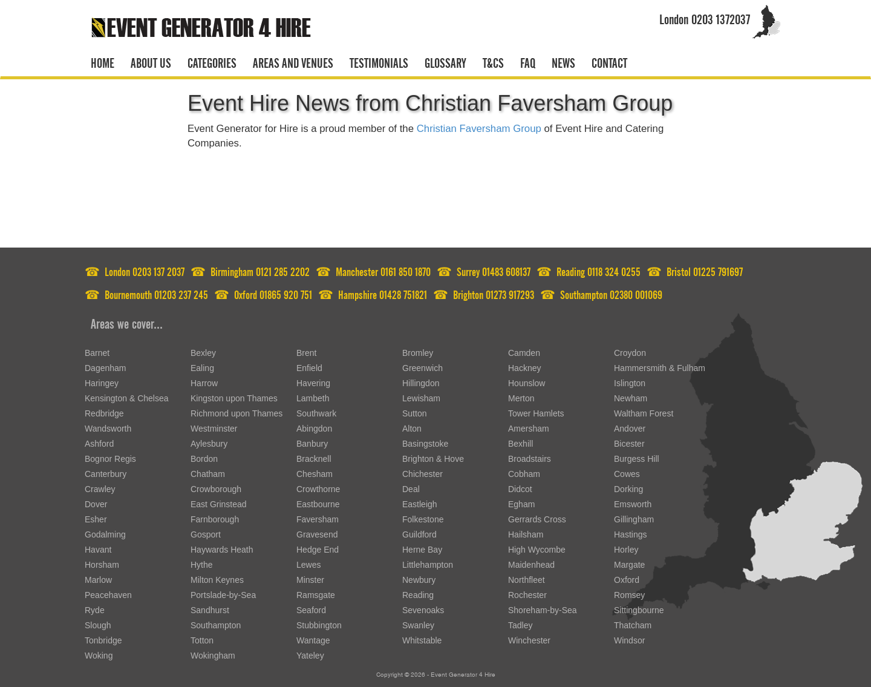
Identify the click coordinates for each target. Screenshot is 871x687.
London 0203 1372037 (704, 17)
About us (151, 61)
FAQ (527, 61)
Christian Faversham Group (479, 128)
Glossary (445, 61)
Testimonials (379, 61)
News (563, 61)
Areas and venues (293, 61)
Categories (212, 61)
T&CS (493, 61)
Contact (609, 61)
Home (102, 61)
